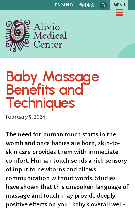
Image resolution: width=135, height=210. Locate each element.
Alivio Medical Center (36, 35)
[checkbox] (119, 12)
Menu (119, 5)
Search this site (103, 5)
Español (65, 5)
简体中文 (87, 5)
